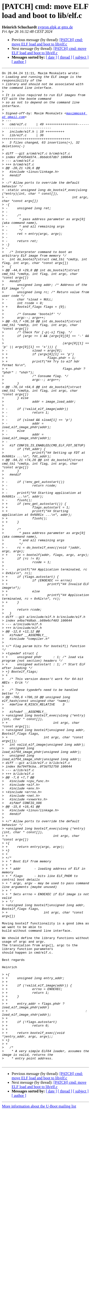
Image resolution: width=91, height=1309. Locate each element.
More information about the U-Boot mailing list (39, 1305)
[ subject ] (81, 57)
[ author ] (19, 62)
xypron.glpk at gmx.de (55, 27)
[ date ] (51, 57)
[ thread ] (65, 57)
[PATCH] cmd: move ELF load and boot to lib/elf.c (47, 42)
